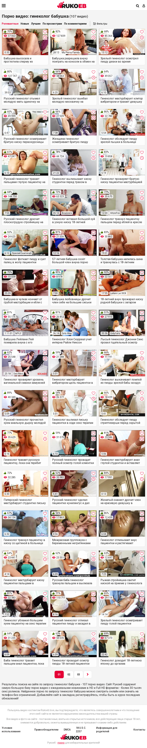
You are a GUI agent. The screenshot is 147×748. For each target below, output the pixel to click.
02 (68, 674)
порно (61, 742)
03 (78, 674)
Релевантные (10, 23)
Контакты (139, 729)
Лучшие (35, 23)
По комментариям (75, 23)
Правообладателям (46, 729)
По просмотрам (52, 23)
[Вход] (143, 6)
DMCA (67, 729)
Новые (25, 23)
